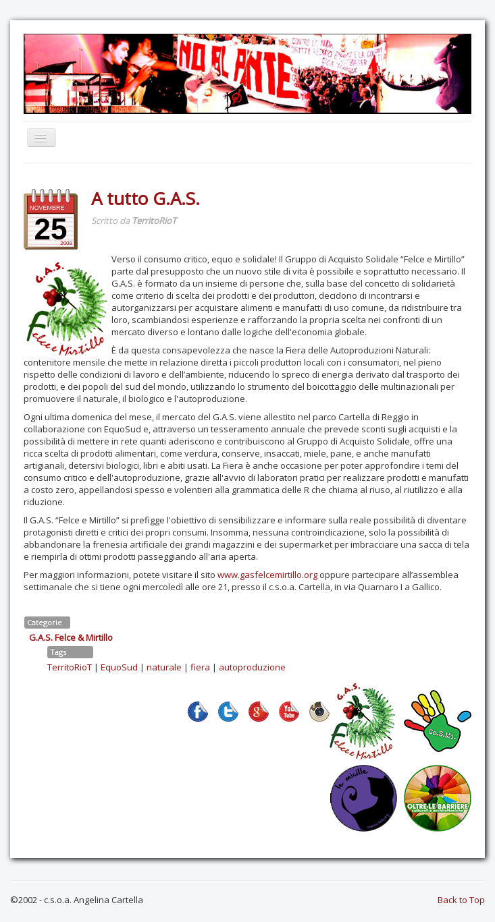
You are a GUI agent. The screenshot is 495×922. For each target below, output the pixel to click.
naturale (164, 667)
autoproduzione (252, 667)
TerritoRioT (69, 667)
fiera (200, 667)
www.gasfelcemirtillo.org (267, 575)
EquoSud (119, 667)
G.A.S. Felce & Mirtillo (71, 637)
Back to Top (461, 900)
